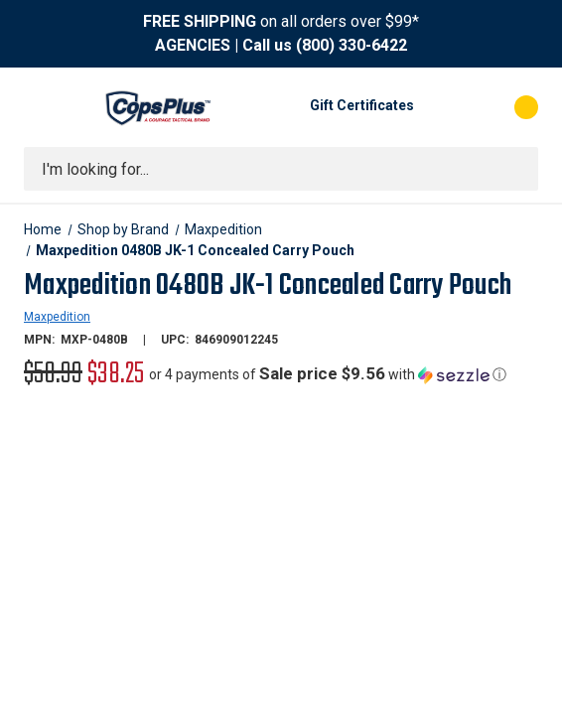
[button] (327, 374)
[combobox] (281, 169)
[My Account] (438, 107)
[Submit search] (516, 169)
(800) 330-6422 (351, 45)
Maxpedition (57, 317)
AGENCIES (192, 45)
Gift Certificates (362, 105)
